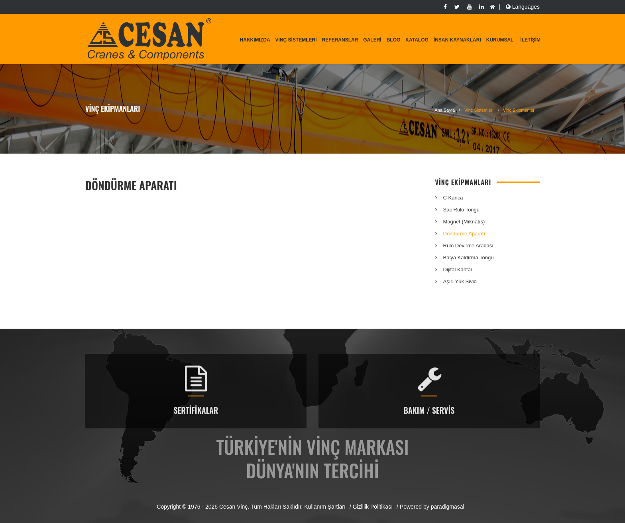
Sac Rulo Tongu (461, 210)
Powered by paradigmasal (432, 506)
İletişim (530, 40)
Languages (522, 7)
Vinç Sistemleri (296, 40)
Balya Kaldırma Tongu (468, 258)
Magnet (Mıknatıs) (464, 222)
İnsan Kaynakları (457, 40)
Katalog (416, 40)
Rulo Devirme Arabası (468, 246)
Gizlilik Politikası (373, 506)
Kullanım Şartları (324, 506)
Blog (394, 40)
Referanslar (340, 40)
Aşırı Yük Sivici (460, 281)
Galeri (372, 40)
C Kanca (453, 198)
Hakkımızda (255, 40)
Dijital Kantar (458, 269)
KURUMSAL (500, 40)
